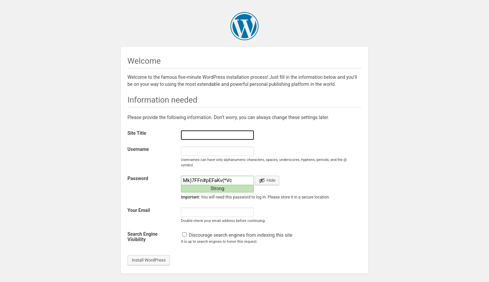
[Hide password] (267, 180)
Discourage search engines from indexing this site (237, 235)
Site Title (136, 133)
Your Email (138, 210)
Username (138, 149)
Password (137, 178)
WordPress (244, 26)
